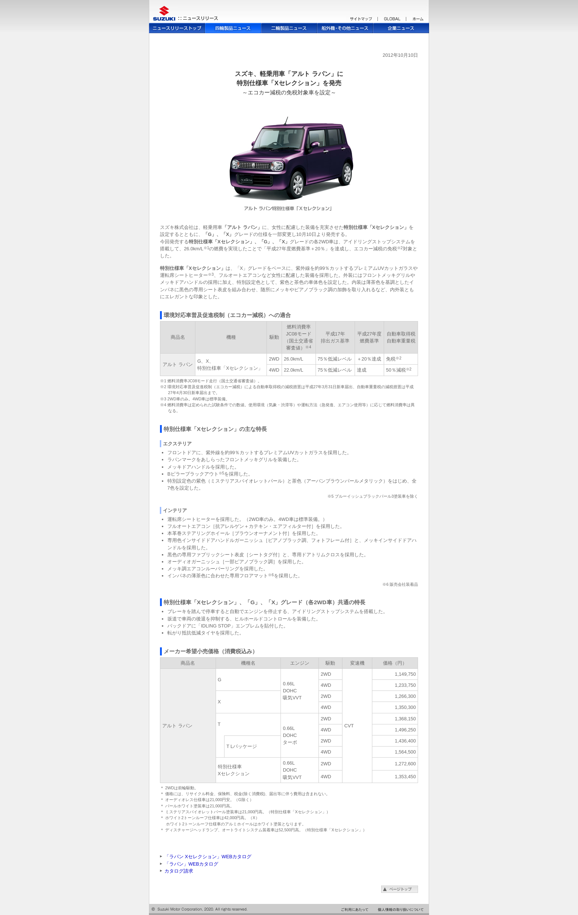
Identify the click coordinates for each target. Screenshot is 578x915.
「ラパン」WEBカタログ (191, 864)
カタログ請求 (178, 871)
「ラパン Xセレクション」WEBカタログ (207, 856)
